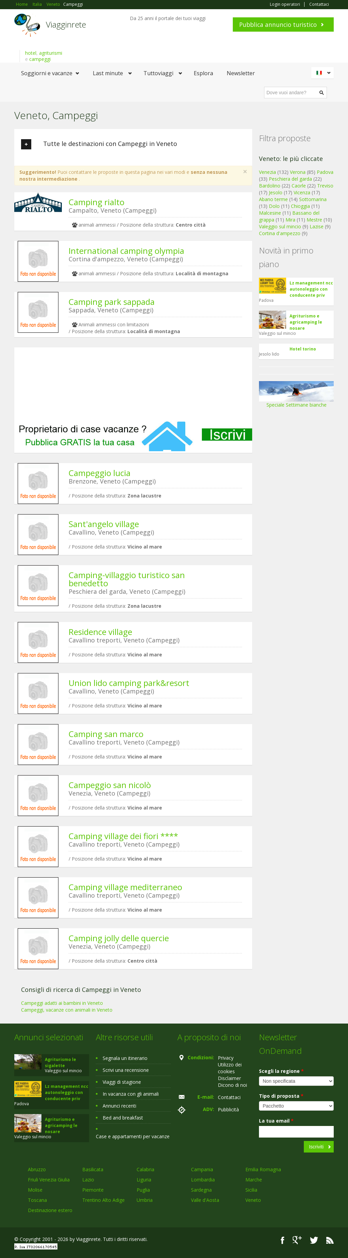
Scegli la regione (281, 1071)
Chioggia (300, 206)
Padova (325, 172)
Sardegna (201, 1190)
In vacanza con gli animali (131, 1094)
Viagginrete (66, 24)
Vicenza (302, 192)
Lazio (88, 1179)
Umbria (145, 1200)
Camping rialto (96, 202)
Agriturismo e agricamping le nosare (306, 322)
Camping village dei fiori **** (123, 836)
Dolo (274, 206)
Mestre (314, 219)
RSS (330, 1240)
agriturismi (50, 53)
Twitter (314, 1240)
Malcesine (270, 213)
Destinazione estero (50, 1210)
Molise (35, 1190)
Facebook (282, 1240)
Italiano (323, 73)
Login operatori (285, 4)
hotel (30, 53)
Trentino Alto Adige (103, 1200)
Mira (290, 219)
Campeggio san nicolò (110, 784)
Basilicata (92, 1169)
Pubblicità (228, 1109)
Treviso (325, 185)
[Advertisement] (133, 384)
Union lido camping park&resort (129, 682)
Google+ (297, 1240)
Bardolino (269, 185)
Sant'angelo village (104, 523)
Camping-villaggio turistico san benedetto (127, 579)
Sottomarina (313, 199)
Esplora (203, 73)
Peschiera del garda (290, 179)
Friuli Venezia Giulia (49, 1179)
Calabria (145, 1169)
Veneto (253, 1200)
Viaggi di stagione (122, 1082)
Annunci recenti (119, 1105)
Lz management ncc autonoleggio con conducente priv (311, 289)
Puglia (143, 1190)
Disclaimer (229, 1078)
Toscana (37, 1200)
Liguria (144, 1179)
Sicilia (251, 1190)
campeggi (40, 59)
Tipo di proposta (281, 1096)
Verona (298, 172)
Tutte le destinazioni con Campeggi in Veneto (99, 144)
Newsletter (241, 73)
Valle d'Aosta (205, 1200)
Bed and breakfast (123, 1117)
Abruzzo (37, 1169)
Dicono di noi (232, 1085)
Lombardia (203, 1179)
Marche (253, 1179)
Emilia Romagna (263, 1169)
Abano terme (273, 199)
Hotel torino (303, 349)
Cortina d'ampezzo (279, 233)
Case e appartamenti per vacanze (133, 1136)
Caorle (299, 185)
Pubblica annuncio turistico (278, 24)
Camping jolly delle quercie (119, 938)
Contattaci (319, 4)
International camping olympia (126, 250)
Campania (202, 1169)
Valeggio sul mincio (280, 226)
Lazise (317, 226)
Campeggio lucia (99, 472)
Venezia (267, 172)
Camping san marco (106, 733)
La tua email (276, 1120)
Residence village (100, 631)
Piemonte (93, 1190)
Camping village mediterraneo (125, 887)
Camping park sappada (112, 301)
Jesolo (275, 192)
